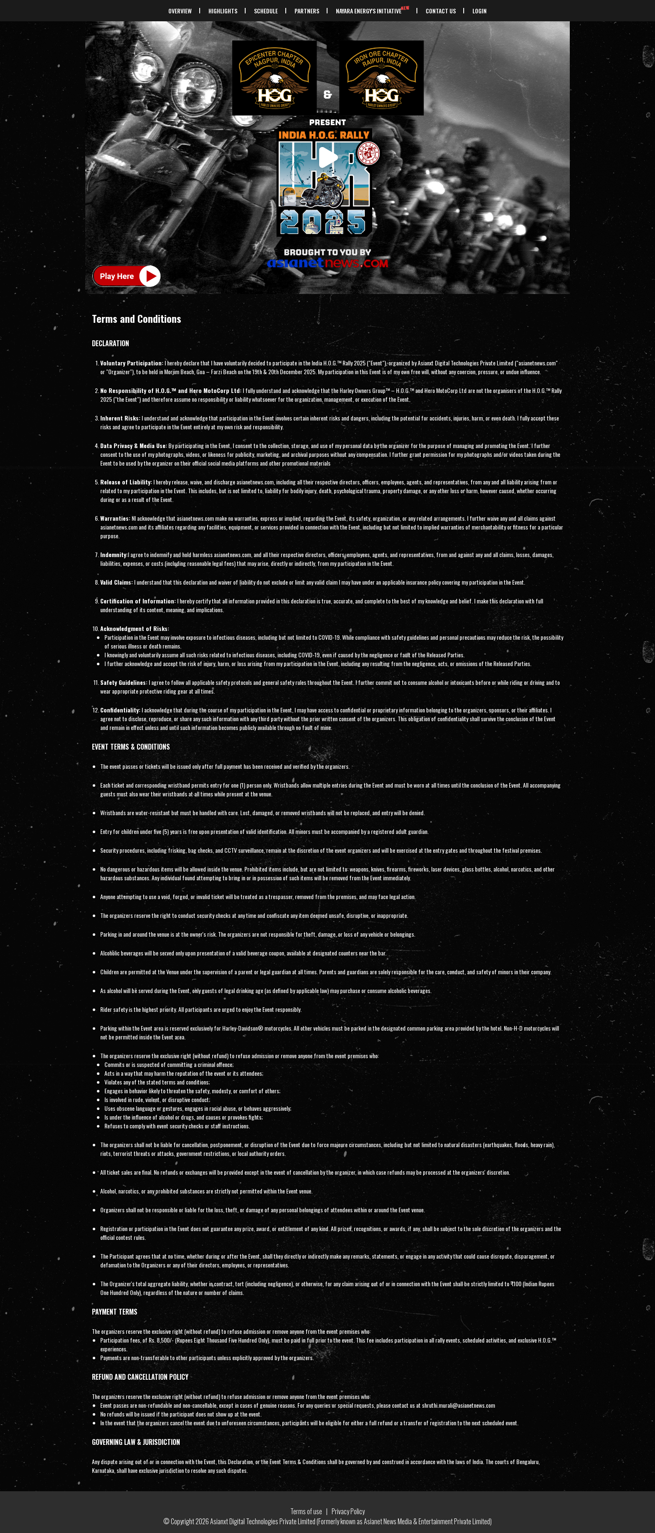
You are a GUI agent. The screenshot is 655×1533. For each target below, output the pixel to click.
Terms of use (306, 1511)
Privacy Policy (348, 1511)
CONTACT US (441, 10)
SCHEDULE (266, 10)
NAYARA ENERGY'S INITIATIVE (373, 10)
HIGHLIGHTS (222, 10)
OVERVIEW (180, 10)
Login (479, 10)
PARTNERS (306, 10)
